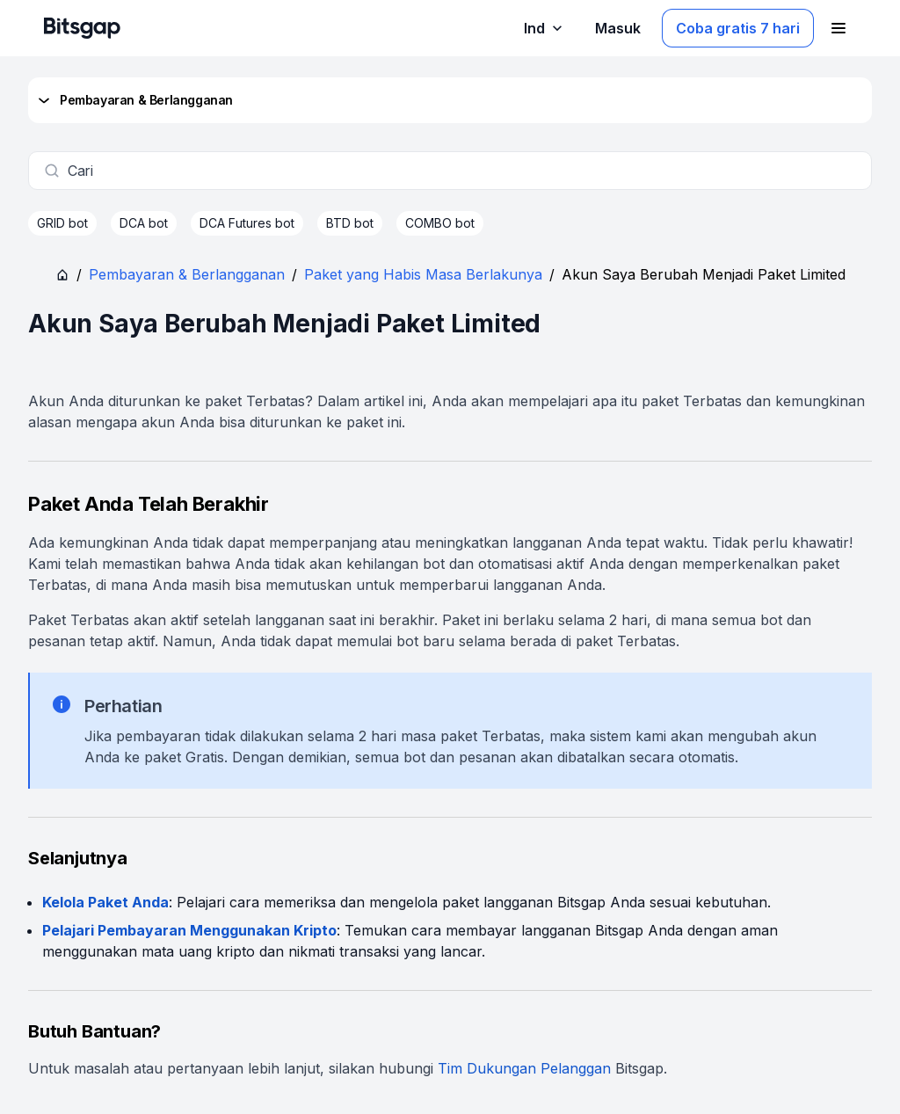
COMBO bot (440, 222)
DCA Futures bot (247, 222)
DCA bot (144, 222)
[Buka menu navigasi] (838, 28)
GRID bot (62, 222)
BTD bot (350, 222)
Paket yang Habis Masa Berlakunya (423, 274)
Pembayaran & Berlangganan (134, 100)
